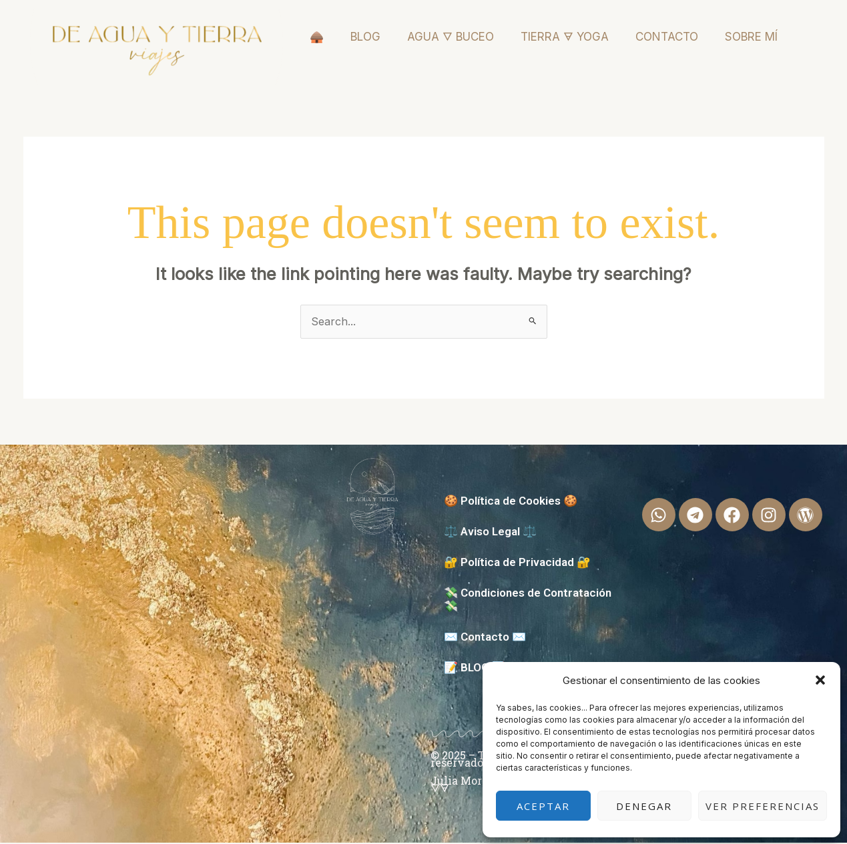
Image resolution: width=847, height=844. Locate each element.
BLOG (365, 36)
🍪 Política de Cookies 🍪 (510, 502)
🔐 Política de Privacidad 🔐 (517, 563)
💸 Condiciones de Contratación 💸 (527, 600)
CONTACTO (666, 36)
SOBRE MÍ (751, 36)
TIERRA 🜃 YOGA (565, 36)
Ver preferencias (762, 806)
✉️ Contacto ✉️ (485, 638)
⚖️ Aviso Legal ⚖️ (490, 532)
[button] (820, 680)
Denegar (644, 806)
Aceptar (543, 806)
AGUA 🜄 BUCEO (450, 36)
